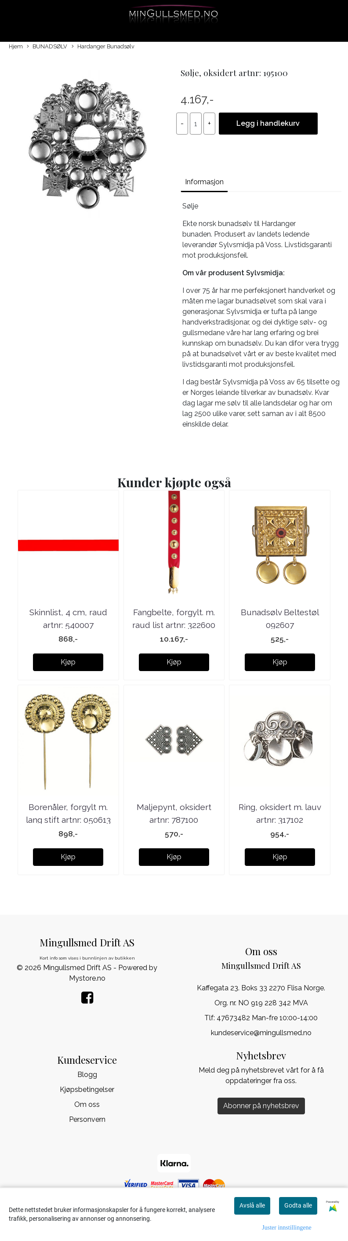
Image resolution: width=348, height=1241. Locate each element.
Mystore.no (87, 978)
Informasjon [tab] (204, 182)
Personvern (87, 1119)
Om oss (87, 1104)
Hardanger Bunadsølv (103, 47)
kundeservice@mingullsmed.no (261, 1033)
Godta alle (298, 1205)
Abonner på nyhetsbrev (261, 1106)
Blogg (87, 1074)
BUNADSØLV (47, 47)
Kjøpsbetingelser (87, 1089)
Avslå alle (252, 1205)
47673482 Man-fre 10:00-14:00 (267, 1018)
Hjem (16, 46)
